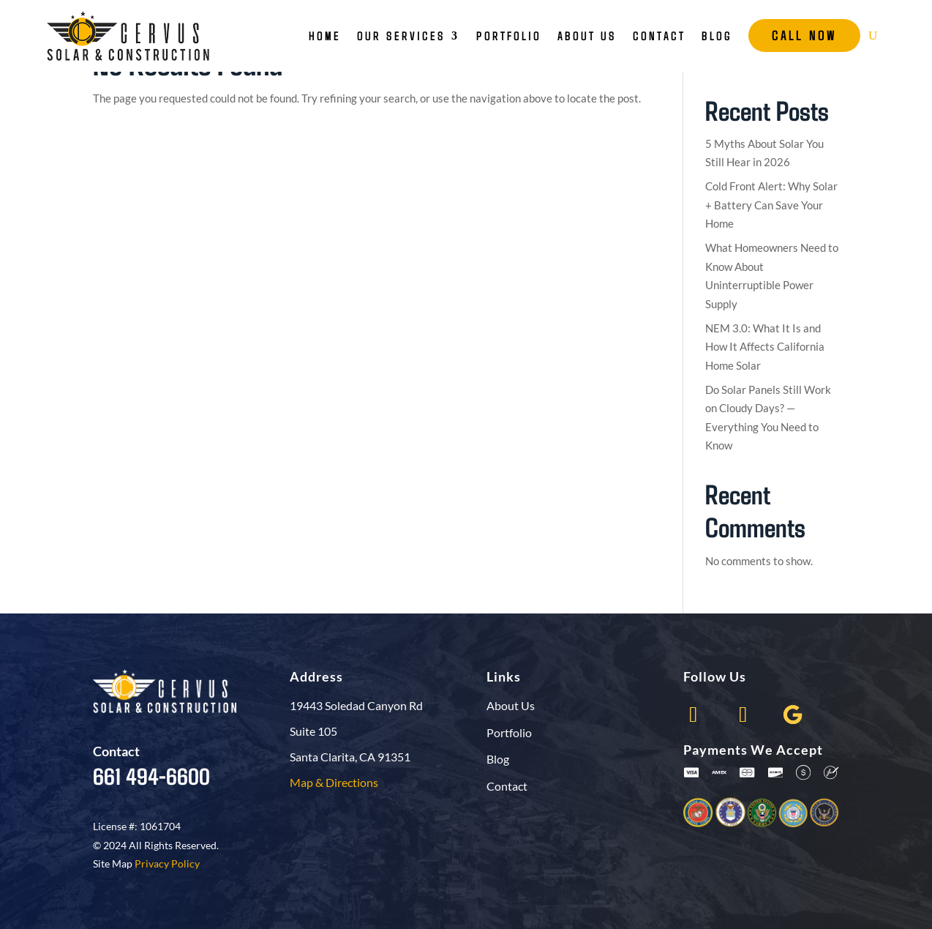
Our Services (401, 36)
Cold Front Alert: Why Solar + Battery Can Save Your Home (771, 204)
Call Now (804, 35)
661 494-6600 (151, 775)
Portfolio (508, 36)
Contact (659, 36)
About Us (587, 36)
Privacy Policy (167, 863)
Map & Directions (334, 782)
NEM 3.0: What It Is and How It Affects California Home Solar (764, 346)
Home (325, 36)
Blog (717, 36)
